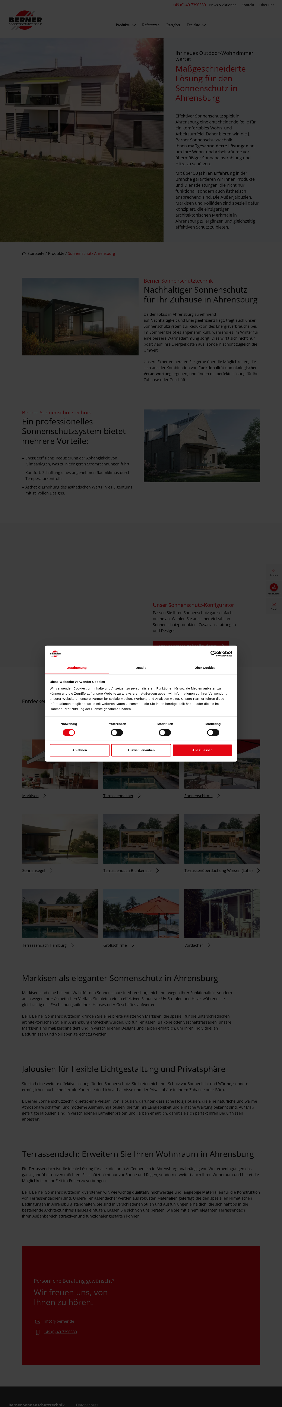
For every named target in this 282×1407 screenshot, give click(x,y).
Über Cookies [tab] (205, 668)
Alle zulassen (202, 750)
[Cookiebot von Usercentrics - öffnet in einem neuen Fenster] (213, 653)
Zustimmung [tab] (77, 668)
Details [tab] (141, 668)
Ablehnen (79, 750)
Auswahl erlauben (141, 750)
